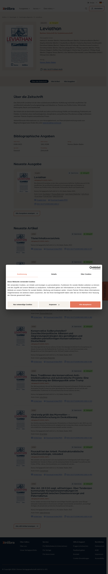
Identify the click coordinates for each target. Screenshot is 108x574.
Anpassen (54, 304)
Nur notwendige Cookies (22, 304)
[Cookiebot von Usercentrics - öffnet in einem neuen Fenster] (91, 267)
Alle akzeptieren (85, 304)
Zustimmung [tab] (22, 274)
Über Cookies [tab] (86, 274)
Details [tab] (54, 274)
